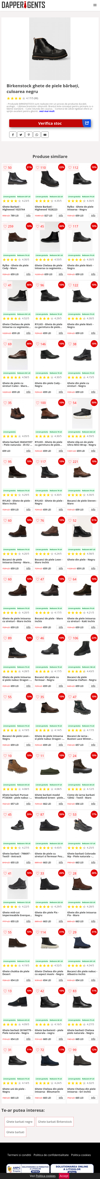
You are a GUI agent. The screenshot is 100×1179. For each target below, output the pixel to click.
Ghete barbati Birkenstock (55, 1122)
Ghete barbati (15, 1132)
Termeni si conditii (19, 1155)
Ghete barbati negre (19, 1122)
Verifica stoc (64, 123)
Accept (64, 1176)
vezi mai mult (47, 111)
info (28, 215)
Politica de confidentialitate (51, 1155)
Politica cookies (81, 1155)
